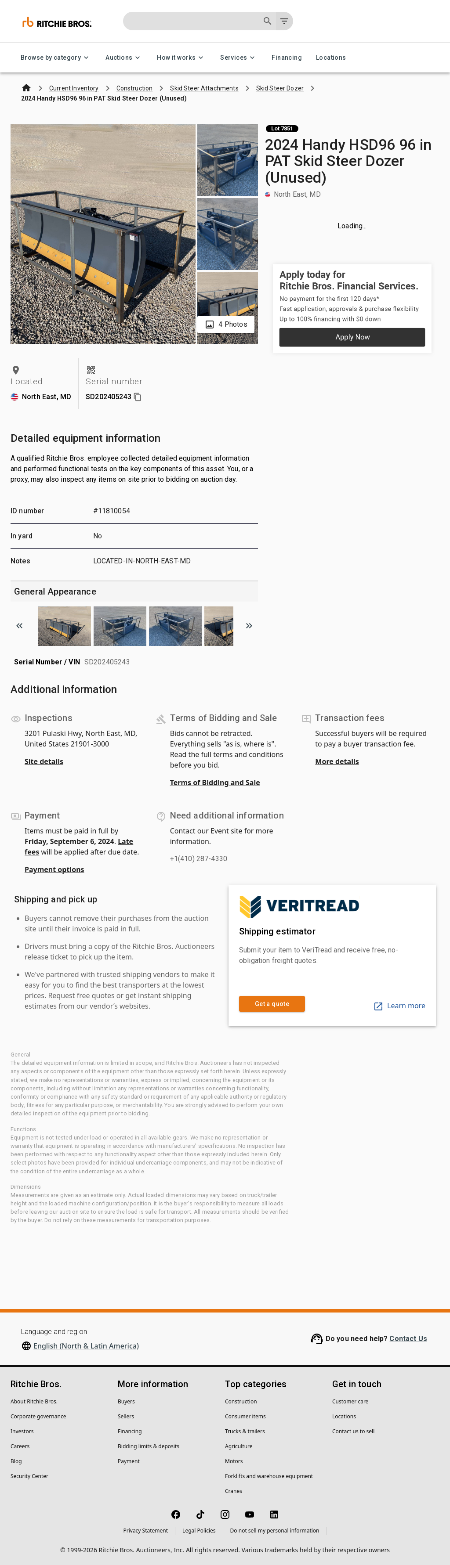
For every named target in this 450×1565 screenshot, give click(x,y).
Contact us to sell (353, 1431)
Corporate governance (38, 1416)
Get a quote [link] (272, 1004)
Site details (44, 761)
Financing (286, 58)
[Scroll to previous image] (19, 625)
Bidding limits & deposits (148, 1446)
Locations (331, 58)
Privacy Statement (145, 1530)
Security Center (29, 1476)
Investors (22, 1431)
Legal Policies (198, 1530)
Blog (16, 1461)
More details (337, 761)
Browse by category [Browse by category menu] (56, 58)
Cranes (233, 1491)
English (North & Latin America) (86, 1346)
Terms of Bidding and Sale (215, 782)
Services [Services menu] (239, 58)
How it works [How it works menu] (181, 58)
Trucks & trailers (245, 1431)
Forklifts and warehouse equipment (269, 1476)
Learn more (399, 1005)
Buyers (126, 1401)
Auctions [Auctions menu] (124, 58)
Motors (234, 1461)
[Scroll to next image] (249, 625)
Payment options (54, 869)
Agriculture (239, 1446)
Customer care (350, 1401)
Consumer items (245, 1416)
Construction (241, 1401)
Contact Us (408, 1338)
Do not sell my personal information (274, 1530)
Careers (20, 1446)
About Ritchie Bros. (34, 1401)
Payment (129, 1461)
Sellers (126, 1416)
